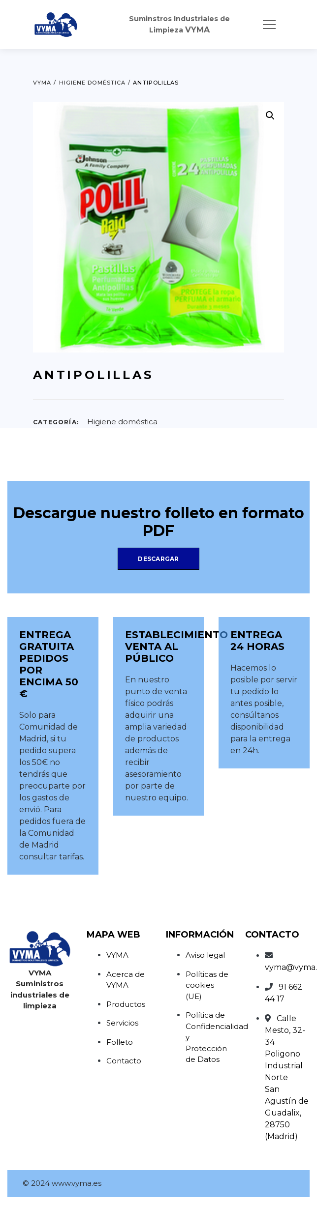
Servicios (122, 1023)
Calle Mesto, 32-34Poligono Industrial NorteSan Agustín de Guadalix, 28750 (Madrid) (287, 1077)
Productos (125, 1004)
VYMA (117, 955)
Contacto (123, 1060)
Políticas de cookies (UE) (207, 985)
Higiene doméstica (122, 421)
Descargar (158, 558)
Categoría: (56, 422)
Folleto (119, 1042)
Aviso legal (205, 955)
